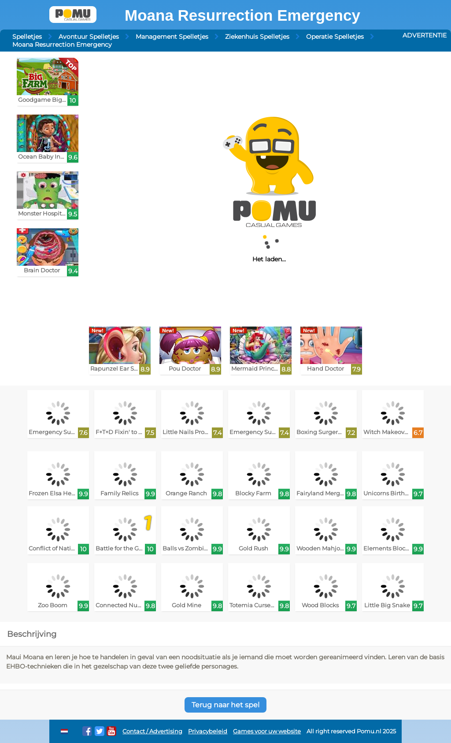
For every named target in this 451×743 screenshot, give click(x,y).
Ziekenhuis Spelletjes (257, 37)
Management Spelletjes (172, 37)
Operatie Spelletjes (335, 37)
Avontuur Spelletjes (89, 37)
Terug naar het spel (225, 705)
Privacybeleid (207, 731)
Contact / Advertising (152, 731)
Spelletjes (27, 37)
